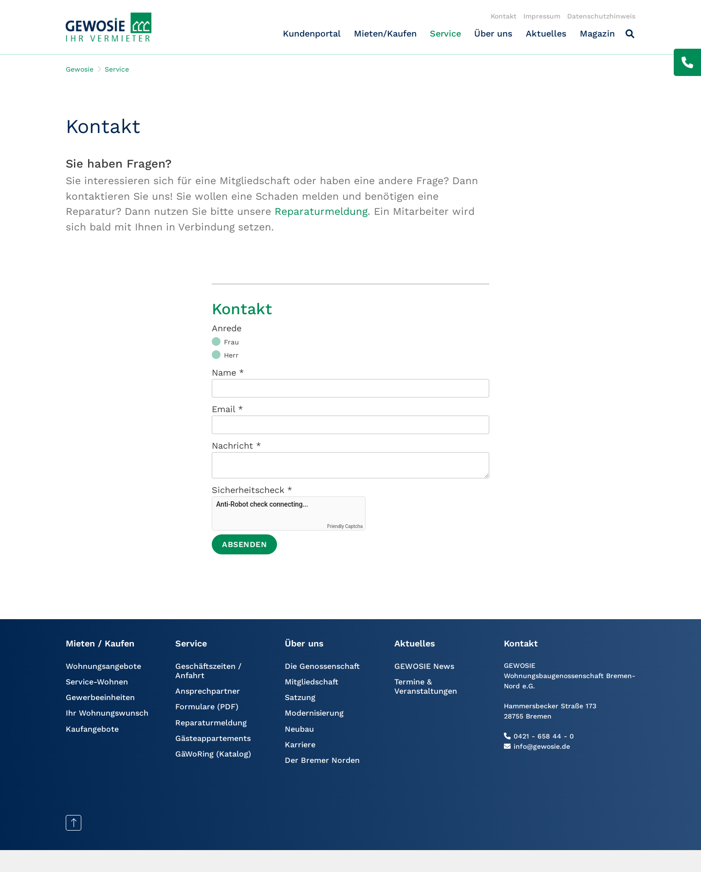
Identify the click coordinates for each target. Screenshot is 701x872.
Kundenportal (312, 33)
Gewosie (79, 69)
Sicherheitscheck (252, 490)
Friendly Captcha (345, 526)
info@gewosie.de (542, 746)
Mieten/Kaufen (385, 33)
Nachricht (236, 445)
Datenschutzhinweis (601, 16)
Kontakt (504, 16)
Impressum (541, 16)
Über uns (493, 33)
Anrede (226, 328)
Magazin (597, 33)
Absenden (244, 544)
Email (227, 409)
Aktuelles (546, 33)
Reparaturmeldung (321, 211)
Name (228, 372)
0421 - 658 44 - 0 (544, 736)
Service (445, 33)
